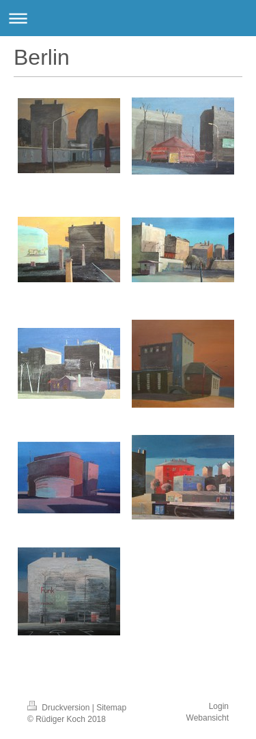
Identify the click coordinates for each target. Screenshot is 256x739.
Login (219, 706)
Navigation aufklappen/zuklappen (128, 18)
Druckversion (59, 707)
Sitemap (111, 707)
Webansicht (207, 718)
